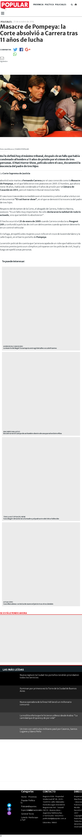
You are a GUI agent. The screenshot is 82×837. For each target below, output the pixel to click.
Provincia (38, 4)
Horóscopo (33, 817)
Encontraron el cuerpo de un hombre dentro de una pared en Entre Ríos (32, 433)
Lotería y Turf (23, 818)
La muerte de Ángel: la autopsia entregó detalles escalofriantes (30, 348)
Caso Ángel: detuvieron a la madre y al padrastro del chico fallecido (31, 519)
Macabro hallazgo (11, 432)
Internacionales (35, 810)
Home (24, 797)
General (24, 814)
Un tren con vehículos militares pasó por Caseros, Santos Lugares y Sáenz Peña (48, 730)
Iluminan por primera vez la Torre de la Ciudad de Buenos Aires (48, 689)
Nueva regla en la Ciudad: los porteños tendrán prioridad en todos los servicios (49, 676)
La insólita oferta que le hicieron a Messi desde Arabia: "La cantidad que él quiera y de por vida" (48, 716)
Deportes (32, 806)
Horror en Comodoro (13, 346)
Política (49, 4)
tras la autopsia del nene (14, 517)
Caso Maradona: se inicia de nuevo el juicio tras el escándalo (28, 604)
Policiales (60, 4)
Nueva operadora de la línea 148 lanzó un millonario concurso (46, 703)
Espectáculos (27, 810)
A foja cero (8, 602)
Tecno (31, 814)
